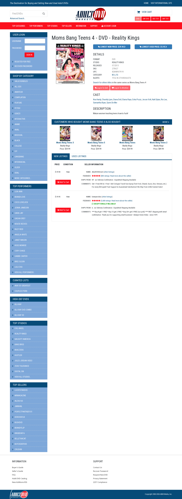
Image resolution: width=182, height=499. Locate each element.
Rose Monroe (19, 245)
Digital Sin (18, 371)
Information (81, 25)
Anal (15, 130)
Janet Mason (19, 240)
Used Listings (79, 156)
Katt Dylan (156, 99)
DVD (137, 19)
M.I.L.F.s (115, 75)
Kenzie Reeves (19, 224)
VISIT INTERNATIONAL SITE (161, 3)
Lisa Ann (17, 191)
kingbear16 (18, 433)
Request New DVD (100, 475)
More (166, 122)
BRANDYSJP (18, 428)
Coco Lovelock (20, 202)
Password (17, 48)
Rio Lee (164, 99)
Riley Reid (17, 229)
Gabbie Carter (19, 256)
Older (16, 167)
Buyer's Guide (17, 467)
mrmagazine (19, 395)
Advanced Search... (17, 18)
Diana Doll (117, 99)
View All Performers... (23, 272)
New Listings (61, 156)
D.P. (14, 151)
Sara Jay (17, 213)
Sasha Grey (18, 218)
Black (16, 140)
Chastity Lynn (107, 99)
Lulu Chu (17, 267)
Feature (17, 103)
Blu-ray (16, 304)
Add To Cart (63, 182)
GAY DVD (146, 19)
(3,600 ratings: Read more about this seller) (116, 201)
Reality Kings (19, 334)
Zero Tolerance (20, 366)
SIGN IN (29, 55)
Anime (16, 124)
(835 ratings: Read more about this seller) (116, 176)
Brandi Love (18, 197)
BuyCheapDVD (19, 444)
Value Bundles (20, 81)
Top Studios (52, 25)
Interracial (18, 162)
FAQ (13, 475)
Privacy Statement (100, 478)
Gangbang (18, 157)
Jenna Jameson (20, 208)
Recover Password (23, 66)
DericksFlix (18, 417)
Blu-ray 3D (18, 315)
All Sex (16, 86)
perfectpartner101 (22, 412)
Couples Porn (19, 291)
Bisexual (17, 135)
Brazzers (18, 350)
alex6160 (17, 401)
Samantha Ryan (99, 103)
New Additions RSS (19, 482)
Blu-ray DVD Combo (22, 310)
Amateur (17, 92)
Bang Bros (18, 344)
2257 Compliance (100, 482)
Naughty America (21, 339)
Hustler (17, 355)
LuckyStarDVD (20, 390)
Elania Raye (127, 99)
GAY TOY (165, 19)
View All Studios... (21, 377)
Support (94, 25)
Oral (15, 173)
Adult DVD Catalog (19, 478)
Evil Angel (18, 328)
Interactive (18, 119)
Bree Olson (18, 261)
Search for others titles (102, 82)
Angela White (19, 234)
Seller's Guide (17, 471)
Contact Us (97, 467)
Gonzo (16, 113)
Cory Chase (18, 251)
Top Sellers (67, 25)
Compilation (19, 97)
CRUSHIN (17, 449)
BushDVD (17, 422)
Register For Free (23, 62)
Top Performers (36, 25)
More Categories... (21, 178)
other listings (109, 172)
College (17, 146)
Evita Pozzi (136, 99)
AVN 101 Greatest (21, 286)
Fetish (16, 108)
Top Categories (18, 25)
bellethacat (19, 438)
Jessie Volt (146, 99)
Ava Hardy (97, 99)
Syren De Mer (112, 103)
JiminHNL (17, 406)
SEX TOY (156, 19)
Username (16, 41)
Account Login (109, 25)
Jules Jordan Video (22, 361)
